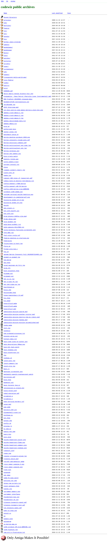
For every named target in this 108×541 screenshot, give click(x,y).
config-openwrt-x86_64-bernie (15, 186)
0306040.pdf (8, 91)
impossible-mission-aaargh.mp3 (15, 312)
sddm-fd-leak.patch (11, 478)
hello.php (7, 290)
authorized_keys (10, 129)
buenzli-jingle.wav (11, 159)
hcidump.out (8, 273)
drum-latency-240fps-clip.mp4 (15, 216)
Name (5, 13)
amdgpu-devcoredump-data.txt (15, 121)
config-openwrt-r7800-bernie (15, 183)
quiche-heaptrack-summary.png (15, 445)
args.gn (7, 126)
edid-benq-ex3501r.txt (12, 224)
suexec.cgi (8, 489)
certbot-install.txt (11, 164)
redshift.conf (9, 450)
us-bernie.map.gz (10, 524)
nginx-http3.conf (10, 391)
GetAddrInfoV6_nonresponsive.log (16, 102)
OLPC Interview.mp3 (11, 107)
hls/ (5, 39)
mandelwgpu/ (8, 47)
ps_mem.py (7, 429)
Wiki (2, 1)
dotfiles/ (7, 25)
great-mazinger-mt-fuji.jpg (14, 265)
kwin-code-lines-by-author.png (15, 342)
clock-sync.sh (9, 173)
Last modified (57, 13)
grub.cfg (7, 268)
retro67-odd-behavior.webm (14, 461)
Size (69, 13)
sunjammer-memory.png (12, 491)
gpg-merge (7, 260)
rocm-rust (7, 470)
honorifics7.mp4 (10, 309)
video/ (6, 83)
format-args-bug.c (11, 249)
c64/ (5, 23)
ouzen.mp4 (7, 404)
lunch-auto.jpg (9, 361)
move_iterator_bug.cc (12, 385)
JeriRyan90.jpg (9, 104)
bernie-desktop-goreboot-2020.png (17, 137)
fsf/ (5, 31)
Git (7, 1)
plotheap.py (8, 415)
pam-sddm (7, 407)
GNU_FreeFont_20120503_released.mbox (18, 99)
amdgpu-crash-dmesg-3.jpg (13, 118)
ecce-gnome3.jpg (10, 222)
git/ (5, 34)
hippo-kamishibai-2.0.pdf (13, 295)
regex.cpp (7, 453)
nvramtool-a (8, 396)
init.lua (7, 328)
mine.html (7, 380)
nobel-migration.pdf (11, 393)
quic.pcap (7, 437)
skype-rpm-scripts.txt (12, 483)
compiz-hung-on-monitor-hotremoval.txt (19, 181)
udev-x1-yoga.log (10, 510)
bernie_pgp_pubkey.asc (12, 153)
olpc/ (6, 55)
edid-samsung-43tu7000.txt (14, 227)
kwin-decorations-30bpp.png (14, 344)
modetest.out (9, 382)
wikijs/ (7, 85)
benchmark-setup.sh (11, 134)
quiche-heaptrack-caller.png (15, 440)
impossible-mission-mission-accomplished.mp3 (21, 322)
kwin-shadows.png (10, 350)
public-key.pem (9, 431)
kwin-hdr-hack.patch (11, 347)
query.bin (7, 434)
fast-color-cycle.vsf (12, 235)
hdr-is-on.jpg (9, 279)
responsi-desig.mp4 (11, 459)
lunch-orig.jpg (9, 366)
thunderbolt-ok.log (11, 500)
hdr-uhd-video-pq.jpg (12, 284)
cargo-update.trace (11, 162)
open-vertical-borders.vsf (14, 401)
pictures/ (7, 61)
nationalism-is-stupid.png (14, 388)
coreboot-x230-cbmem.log (13, 192)
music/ (6, 53)
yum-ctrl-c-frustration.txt (14, 532)
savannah (7, 472)
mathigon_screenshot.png (13, 371)
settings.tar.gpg (10, 480)
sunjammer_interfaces (12, 494)
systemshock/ (9, 69)
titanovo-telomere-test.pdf (14, 505)
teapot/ (7, 74)
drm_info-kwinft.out (11, 211)
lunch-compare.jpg (11, 363)
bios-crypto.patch (11, 156)
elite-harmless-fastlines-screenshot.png (20, 230)
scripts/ (7, 64)
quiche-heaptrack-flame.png (14, 442)
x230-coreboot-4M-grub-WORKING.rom (17, 527)
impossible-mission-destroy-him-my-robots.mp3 (22, 317)
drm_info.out (9, 213)
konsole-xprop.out (11, 336)
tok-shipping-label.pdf (13, 508)
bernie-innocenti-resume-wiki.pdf (17, 140)
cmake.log (7, 175)
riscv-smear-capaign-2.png (14, 464)
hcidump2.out (9, 276)
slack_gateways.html (11, 486)
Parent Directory (10, 17)
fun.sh (6, 252)
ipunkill (7, 331)
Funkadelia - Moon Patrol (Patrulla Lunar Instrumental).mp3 (27, 96)
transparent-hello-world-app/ (15, 77)
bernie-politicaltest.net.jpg (15, 148)
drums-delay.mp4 (10, 219)
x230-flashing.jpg (11, 530)
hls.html (7, 298)
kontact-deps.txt (10, 339)
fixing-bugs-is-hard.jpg (13, 243)
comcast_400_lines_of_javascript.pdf (18, 178)
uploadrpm (7, 521)
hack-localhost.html (11, 271)
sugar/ (6, 66)
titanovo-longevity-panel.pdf (15, 502)
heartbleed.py (9, 287)
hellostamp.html (10, 292)
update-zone (8, 519)
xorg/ (6, 88)
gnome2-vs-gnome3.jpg (12, 257)
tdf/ (5, 72)
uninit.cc (7, 513)
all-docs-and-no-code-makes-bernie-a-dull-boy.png (23, 110)
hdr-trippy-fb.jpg (11, 282)
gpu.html (7, 262)
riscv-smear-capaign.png (13, 467)
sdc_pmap (7, 475)
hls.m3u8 (7, 301)
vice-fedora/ (9, 80)
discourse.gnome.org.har (13, 203)
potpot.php (8, 421)
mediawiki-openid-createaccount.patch (18, 374)
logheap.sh (8, 358)
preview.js (8, 426)
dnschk (6, 205)
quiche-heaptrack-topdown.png (15, 448)
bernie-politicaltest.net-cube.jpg (17, 145)
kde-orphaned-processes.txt (14, 333)
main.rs (7, 369)
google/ (7, 36)
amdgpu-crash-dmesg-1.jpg (13, 113)
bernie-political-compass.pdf (15, 143)
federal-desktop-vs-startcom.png (16, 238)
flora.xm (7, 246)
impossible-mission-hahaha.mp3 (15, 320)
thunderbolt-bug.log (11, 497)
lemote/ (7, 44)
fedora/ (7, 28)
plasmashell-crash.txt (12, 412)
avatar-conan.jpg (10, 132)
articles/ (7, 20)
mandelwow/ (8, 50)
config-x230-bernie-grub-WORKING (16, 189)
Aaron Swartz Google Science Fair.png (18, 94)
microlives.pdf (9, 377)
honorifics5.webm (10, 306)
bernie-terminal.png (11, 151)
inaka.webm (8, 325)
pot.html (7, 418)
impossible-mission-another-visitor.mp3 (19, 314)
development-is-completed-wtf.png (17, 197)
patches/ (7, 58)
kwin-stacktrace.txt (11, 352)
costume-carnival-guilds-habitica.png (18, 194)
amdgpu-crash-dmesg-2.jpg (13, 115)
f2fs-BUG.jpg (9, 233)
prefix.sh (7, 423)
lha (5, 355)
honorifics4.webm (10, 303)
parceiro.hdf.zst (10, 410)
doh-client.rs (9, 208)
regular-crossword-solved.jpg (15, 456)
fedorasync (8, 241)
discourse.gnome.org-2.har (14, 200)
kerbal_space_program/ (12, 42)
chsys (6, 167)
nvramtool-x (8, 399)
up (4, 516)
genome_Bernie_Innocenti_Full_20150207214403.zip (23, 254)
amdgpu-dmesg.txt (10, 124)
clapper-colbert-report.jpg (14, 170)
